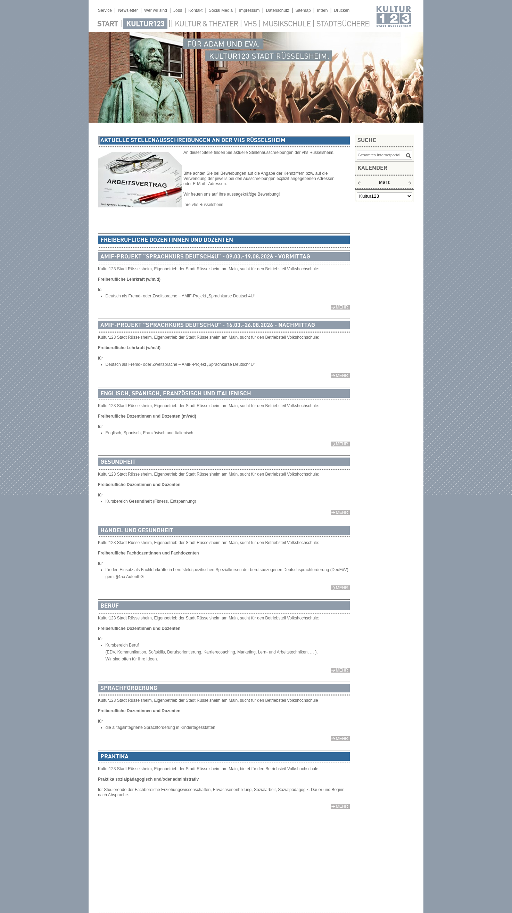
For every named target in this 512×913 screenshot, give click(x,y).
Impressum (249, 10)
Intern (322, 10)
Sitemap (303, 10)
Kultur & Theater (206, 24)
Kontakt (195, 10)
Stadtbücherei (343, 24)
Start (107, 24)
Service (105, 10)
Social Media (221, 10)
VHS (250, 24)
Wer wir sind (155, 10)
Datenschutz (277, 10)
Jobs (177, 10)
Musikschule (287, 24)
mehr (342, 307)
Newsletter (128, 10)
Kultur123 (145, 24)
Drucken (342, 10)
